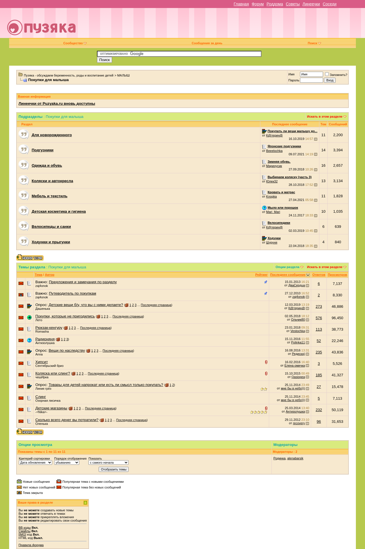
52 (319, 341)
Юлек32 (271, 181)
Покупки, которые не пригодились (65, 316)
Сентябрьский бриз (49, 365)
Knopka (271, 196)
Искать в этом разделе (324, 116)
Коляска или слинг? (52, 373)
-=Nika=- (41, 412)
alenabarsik (295, 458)
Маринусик (274, 166)
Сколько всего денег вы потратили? (66, 420)
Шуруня (271, 242)
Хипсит (41, 362)
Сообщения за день (207, 43)
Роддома (275, 4)
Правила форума (31, 545)
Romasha (42, 331)
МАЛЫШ (123, 75)
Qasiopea (298, 377)
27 (319, 387)
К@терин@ (274, 135)
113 (319, 329)
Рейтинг (261, 274)
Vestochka (298, 331)
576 (319, 318)
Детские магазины (51, 408)
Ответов (318, 274)
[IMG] (22, 534)
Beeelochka (274, 150)
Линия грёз (43, 388)
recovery (299, 423)
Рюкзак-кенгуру (48, 327)
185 (319, 375)
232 (319, 410)
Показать (95, 458)
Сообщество (75, 43)
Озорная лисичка (47, 400)
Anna (39, 354)
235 (319, 352)
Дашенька (42, 308)
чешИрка (41, 377)
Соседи (329, 4)
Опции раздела (287, 267)
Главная (241, 4)
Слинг (40, 397)
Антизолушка (44, 343)
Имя (291, 74)
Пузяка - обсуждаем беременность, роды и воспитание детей (68, 75)
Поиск (314, 43)
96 (319, 421)
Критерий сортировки (34, 458)
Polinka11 (298, 342)
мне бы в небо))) (293, 388)
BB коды (25, 527)
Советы (293, 4)
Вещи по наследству (66, 350)
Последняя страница (156, 305)
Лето (38, 320)
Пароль (293, 80)
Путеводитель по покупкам (72, 293)
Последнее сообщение (288, 274)
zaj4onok (41, 285)
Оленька (41, 423)
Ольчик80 (298, 319)
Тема (38, 274)
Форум (258, 4)
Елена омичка (294, 365)
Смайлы (25, 531)
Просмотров (337, 274)
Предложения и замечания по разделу (83, 282)
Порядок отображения (70, 458)
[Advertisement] (223, 25)
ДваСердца (296, 285)
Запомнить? (336, 75)
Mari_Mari (273, 212)
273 (319, 306)
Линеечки (311, 4)
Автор (49, 274)
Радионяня (45, 339)
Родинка (279, 458)
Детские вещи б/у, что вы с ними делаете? (85, 305)
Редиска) (298, 353)
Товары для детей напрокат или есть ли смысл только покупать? (105, 385)
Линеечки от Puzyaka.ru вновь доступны (57, 103)
